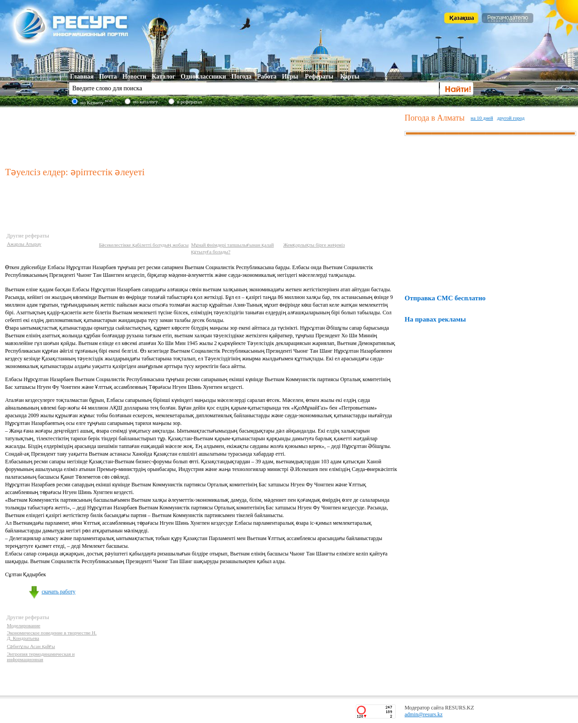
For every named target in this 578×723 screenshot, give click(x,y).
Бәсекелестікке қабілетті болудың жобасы (144, 244)
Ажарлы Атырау (24, 244)
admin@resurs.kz (424, 714)
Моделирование (23, 625)
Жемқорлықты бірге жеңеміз (314, 244)
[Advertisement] (202, 135)
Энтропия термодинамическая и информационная (41, 656)
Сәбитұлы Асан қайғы (31, 646)
